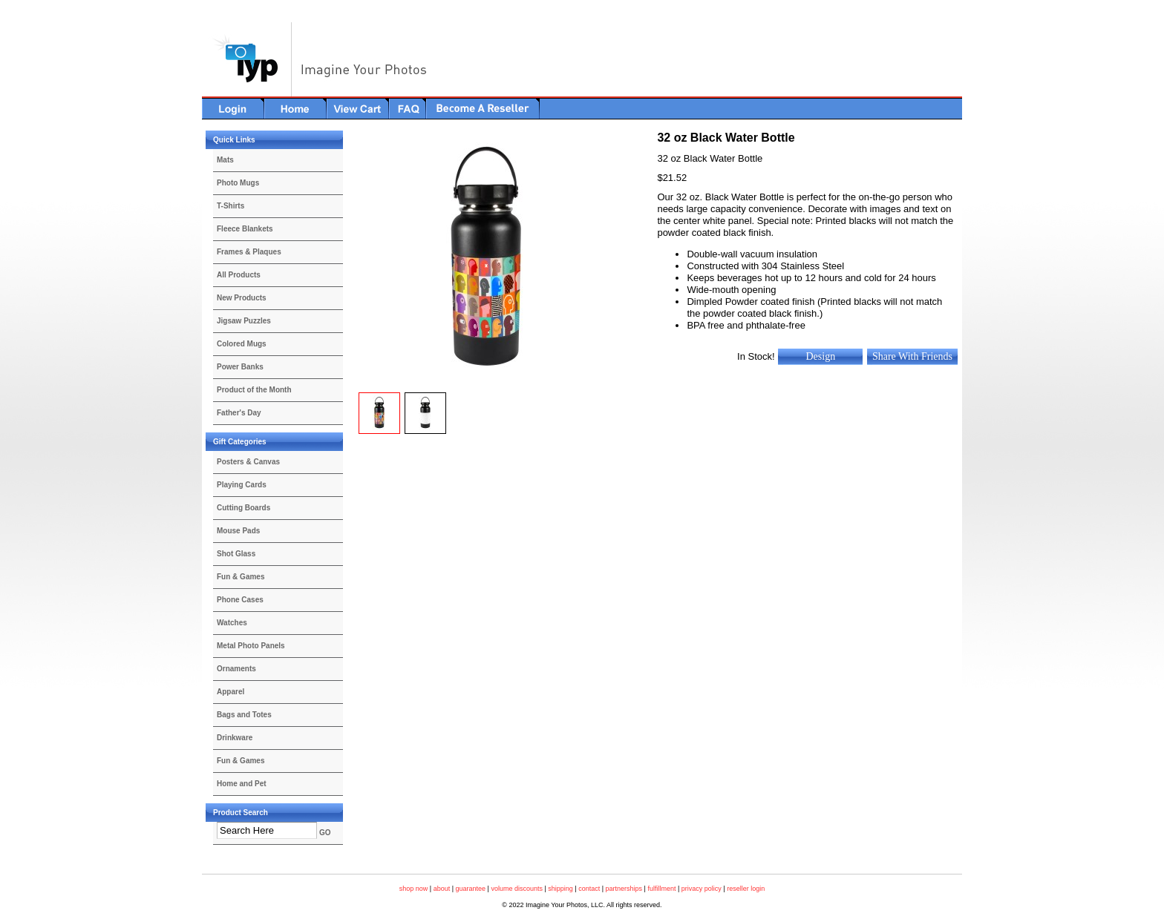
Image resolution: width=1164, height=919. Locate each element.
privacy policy (701, 888)
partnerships (624, 888)
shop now (413, 888)
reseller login (746, 888)
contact (589, 888)
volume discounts (517, 888)
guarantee (471, 888)
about (442, 888)
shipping (560, 888)
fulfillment (661, 888)
